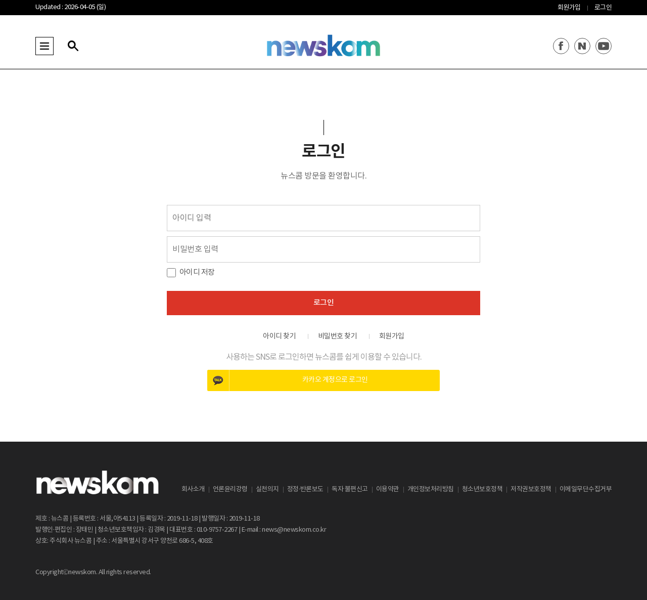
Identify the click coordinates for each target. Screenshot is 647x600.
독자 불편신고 (350, 489)
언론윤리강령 (230, 489)
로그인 (603, 8)
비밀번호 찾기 (337, 336)
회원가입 (569, 8)
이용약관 (387, 489)
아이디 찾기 (279, 336)
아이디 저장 (197, 272)
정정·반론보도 (305, 489)
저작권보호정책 (531, 489)
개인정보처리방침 (430, 489)
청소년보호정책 (482, 489)
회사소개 (193, 489)
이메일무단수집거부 (586, 489)
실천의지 (267, 489)
